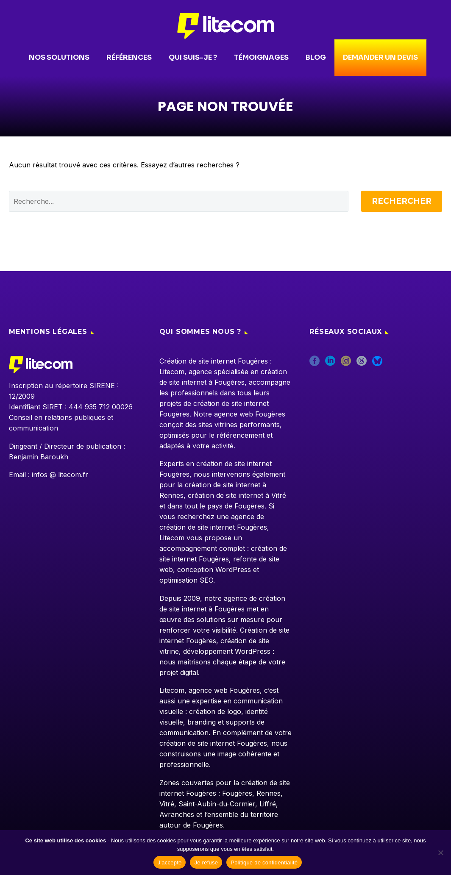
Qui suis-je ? (191, 57)
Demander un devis (380, 57)
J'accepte (170, 862)
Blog (313, 57)
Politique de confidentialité (264, 862)
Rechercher (402, 201)
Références (127, 57)
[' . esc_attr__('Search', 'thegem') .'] (178, 201)
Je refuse (206, 862)
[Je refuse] (440, 852)
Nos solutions (57, 57)
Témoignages (259, 57)
